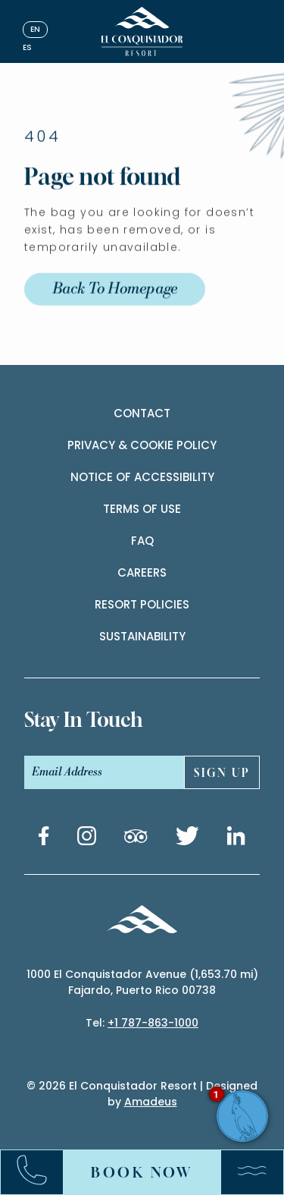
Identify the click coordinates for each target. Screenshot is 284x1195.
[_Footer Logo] (142, 921)
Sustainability (142, 636)
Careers (142, 572)
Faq (142, 541)
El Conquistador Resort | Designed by (163, 1093)
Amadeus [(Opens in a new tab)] (150, 1101)
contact (142, 413)
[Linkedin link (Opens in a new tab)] (236, 838)
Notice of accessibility (142, 477)
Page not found (102, 192)
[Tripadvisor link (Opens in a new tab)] (135, 838)
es (27, 47)
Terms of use (142, 509)
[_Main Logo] (142, 31)
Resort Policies (142, 604)
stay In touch (83, 719)
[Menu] (244, 1172)
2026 (52, 1085)
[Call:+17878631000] (39, 1172)
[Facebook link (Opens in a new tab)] (43, 838)
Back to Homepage (114, 305)
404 (42, 152)
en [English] (35, 29)
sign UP (222, 772)
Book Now (142, 1172)
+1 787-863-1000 (153, 1022)
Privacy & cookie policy (142, 445)
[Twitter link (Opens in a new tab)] (187, 838)
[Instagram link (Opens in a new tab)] (86, 838)
